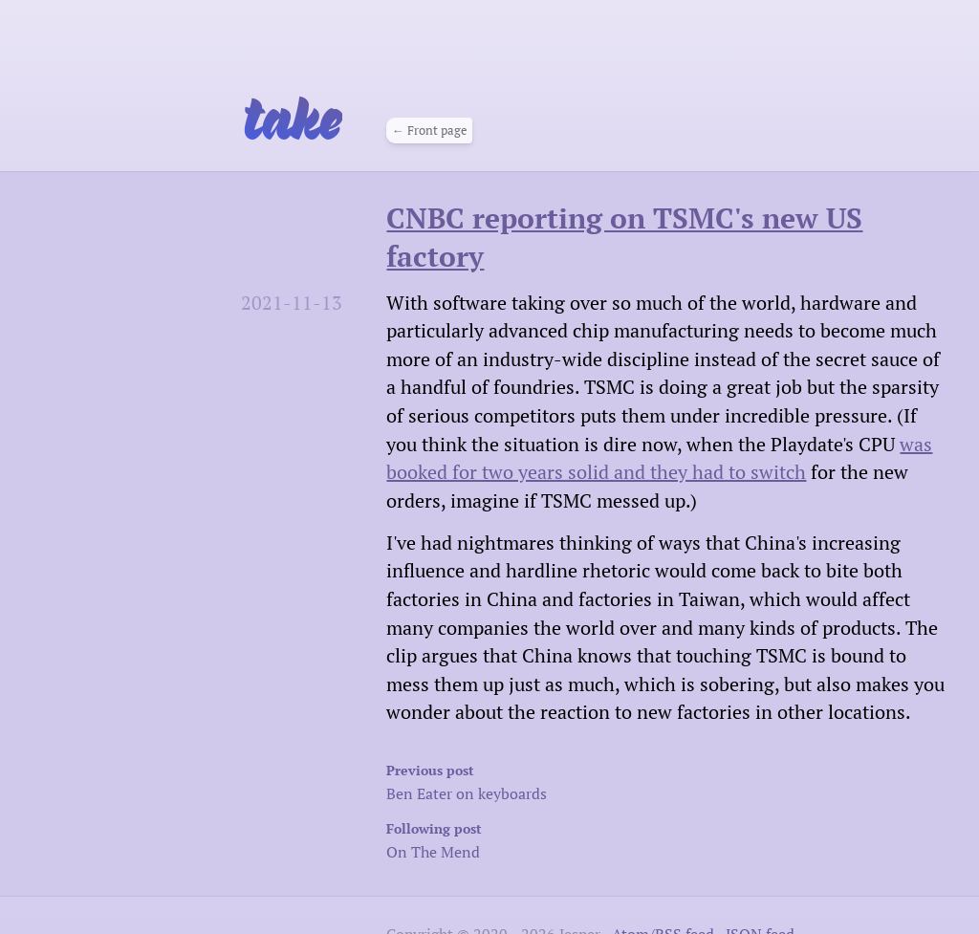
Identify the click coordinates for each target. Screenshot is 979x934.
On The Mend (560, 838)
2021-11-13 (291, 302)
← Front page (430, 130)
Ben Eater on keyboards (560, 780)
